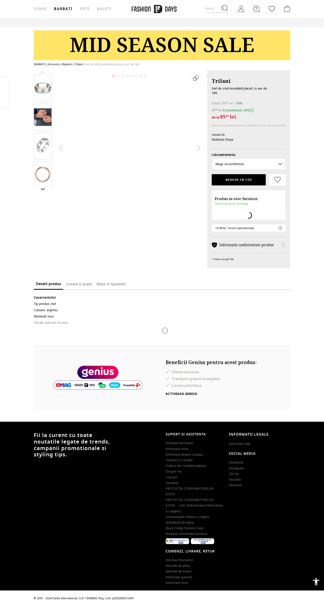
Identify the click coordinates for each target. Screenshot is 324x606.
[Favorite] (272, 9)
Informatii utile (240, 444)
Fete (85, 9)
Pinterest (235, 485)
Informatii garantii (179, 577)
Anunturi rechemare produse (186, 534)
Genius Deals (206, 22)
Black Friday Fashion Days (185, 528)
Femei (40, 9)
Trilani (221, 80)
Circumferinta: (224, 155)
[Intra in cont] (241, 9)
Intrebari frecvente (179, 443)
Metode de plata (178, 565)
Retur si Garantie (111, 284)
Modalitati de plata (180, 522)
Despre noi (174, 471)
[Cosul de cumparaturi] (286, 9)
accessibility (316, 581)
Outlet (185, 22)
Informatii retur (177, 449)
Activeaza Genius (181, 394)
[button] (165, 330)
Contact (172, 477)
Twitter (4, 101)
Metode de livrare (178, 571)
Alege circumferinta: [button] (248, 164)
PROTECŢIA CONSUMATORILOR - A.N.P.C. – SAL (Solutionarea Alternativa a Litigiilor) (194, 505)
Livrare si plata (79, 284)
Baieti (104, 9)
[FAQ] (256, 9)
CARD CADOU (248, 22)
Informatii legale (249, 434)
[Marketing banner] (162, 43)
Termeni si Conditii (179, 460)
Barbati (63, 9)
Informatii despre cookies (184, 454)
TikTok (233, 474)
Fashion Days (222, 139)
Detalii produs (48, 284)
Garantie (172, 483)
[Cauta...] (216, 8)
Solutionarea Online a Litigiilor (187, 517)
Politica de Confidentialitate (186, 466)
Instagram (236, 468)
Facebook (236, 462)
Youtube (235, 479)
